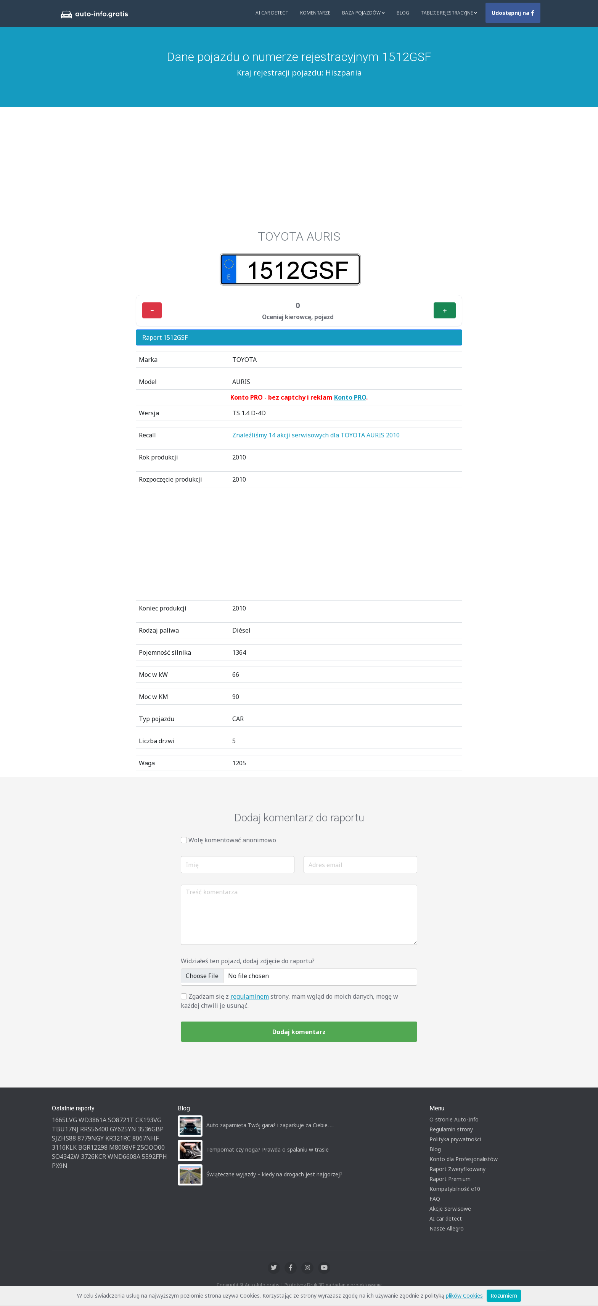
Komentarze (315, 13)
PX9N (60, 1165)
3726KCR (93, 1156)
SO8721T (121, 1120)
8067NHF (145, 1138)
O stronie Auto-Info (454, 1119)
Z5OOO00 (151, 1147)
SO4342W (65, 1156)
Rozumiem (503, 1295)
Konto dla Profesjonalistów (463, 1159)
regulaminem (249, 996)
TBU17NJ (65, 1129)
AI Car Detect (272, 13)
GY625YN (123, 1129)
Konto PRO (350, 397)
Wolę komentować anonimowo (232, 840)
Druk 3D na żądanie (328, 1285)
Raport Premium (450, 1178)
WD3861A (92, 1120)
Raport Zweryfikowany (457, 1169)
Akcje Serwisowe (450, 1208)
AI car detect (445, 1218)
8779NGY (90, 1138)
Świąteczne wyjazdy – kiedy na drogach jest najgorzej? (274, 1174)
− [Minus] (152, 310)
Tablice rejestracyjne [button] (449, 13)
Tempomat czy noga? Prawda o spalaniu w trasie (267, 1149)
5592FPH (154, 1156)
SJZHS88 (64, 1138)
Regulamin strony (451, 1129)
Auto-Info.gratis (262, 1285)
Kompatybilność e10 (454, 1188)
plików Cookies (464, 1295)
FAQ (434, 1198)
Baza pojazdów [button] (363, 13)
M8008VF (122, 1147)
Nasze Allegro (446, 1228)
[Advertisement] (299, 164)
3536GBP (151, 1129)
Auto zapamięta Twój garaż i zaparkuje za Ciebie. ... (270, 1125)
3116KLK (64, 1147)
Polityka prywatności (455, 1139)
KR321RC (118, 1138)
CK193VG (148, 1120)
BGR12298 (93, 1147)
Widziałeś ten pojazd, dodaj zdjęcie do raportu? (248, 961)
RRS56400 (94, 1129)
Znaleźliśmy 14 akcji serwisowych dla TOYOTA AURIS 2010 (316, 435)
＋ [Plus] (445, 310)
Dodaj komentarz (299, 1032)
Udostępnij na (513, 12)
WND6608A (124, 1156)
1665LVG (64, 1120)
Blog (403, 13)
